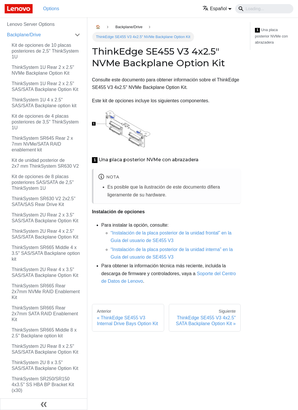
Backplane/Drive (24, 34)
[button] (217, 8)
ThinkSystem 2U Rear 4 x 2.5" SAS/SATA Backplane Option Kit (45, 234)
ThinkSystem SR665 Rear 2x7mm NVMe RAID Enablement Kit (46, 291)
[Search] (264, 8)
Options (51, 8)
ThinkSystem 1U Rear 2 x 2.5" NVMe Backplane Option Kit (43, 70)
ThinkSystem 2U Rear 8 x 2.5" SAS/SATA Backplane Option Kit (45, 349)
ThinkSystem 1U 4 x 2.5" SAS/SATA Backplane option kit (44, 102)
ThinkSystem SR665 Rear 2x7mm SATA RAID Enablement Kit (45, 313)
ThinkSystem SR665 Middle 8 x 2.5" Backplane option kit (44, 332)
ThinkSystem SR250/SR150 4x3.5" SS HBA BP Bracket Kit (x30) (43, 384)
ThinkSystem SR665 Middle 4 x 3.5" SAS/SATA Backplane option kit (46, 253)
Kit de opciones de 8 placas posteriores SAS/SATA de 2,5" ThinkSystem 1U (43, 182)
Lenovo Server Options (31, 24)
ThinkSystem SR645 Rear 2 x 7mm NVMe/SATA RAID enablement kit (42, 144)
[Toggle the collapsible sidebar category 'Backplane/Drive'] (77, 35)
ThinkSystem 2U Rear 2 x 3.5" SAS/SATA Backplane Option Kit (45, 217)
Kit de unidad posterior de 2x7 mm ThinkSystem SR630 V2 (45, 163)
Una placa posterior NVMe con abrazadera (271, 36)
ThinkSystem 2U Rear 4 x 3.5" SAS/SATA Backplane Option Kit (45, 272)
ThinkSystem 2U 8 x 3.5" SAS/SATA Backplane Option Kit (45, 365)
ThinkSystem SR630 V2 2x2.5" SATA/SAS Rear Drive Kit (43, 201)
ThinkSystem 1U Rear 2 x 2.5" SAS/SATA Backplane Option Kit (45, 86)
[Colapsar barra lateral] (43, 404)
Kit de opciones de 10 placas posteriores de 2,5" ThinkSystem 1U (45, 51)
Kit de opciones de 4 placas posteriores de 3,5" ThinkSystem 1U (45, 122)
